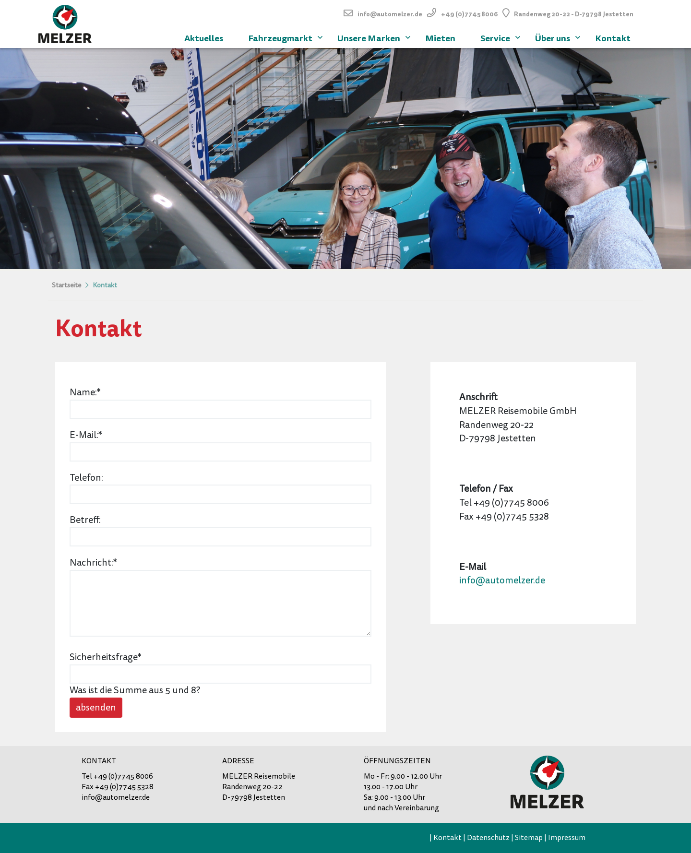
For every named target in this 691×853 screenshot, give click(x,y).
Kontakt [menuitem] (613, 38)
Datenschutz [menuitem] (488, 837)
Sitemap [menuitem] (529, 837)
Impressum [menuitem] (566, 837)
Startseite (66, 285)
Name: (91, 392)
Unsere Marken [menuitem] (375, 37)
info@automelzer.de (389, 14)
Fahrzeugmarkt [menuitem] (286, 37)
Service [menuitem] (501, 37)
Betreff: (85, 519)
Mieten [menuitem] (440, 38)
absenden (96, 707)
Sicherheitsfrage (106, 657)
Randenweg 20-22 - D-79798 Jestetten (573, 14)
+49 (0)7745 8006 (469, 14)
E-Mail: (91, 434)
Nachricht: (93, 562)
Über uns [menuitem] (559, 37)
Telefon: (86, 477)
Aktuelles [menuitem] (203, 38)
